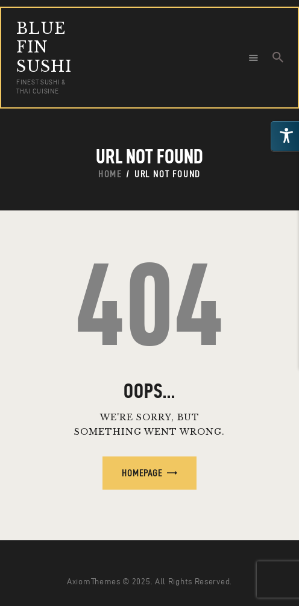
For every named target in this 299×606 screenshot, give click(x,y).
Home (110, 174)
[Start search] (277, 57)
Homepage (142, 473)
